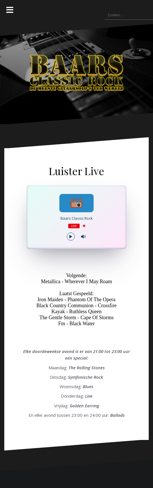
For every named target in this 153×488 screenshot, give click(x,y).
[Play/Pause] (71, 237)
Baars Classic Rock (77, 218)
